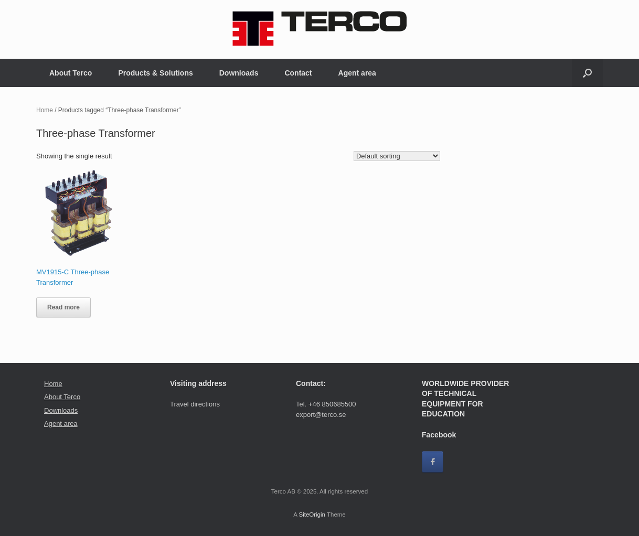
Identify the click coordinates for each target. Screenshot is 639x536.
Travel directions (195, 404)
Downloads (239, 73)
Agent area (357, 73)
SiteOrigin (312, 514)
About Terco (70, 73)
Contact (298, 73)
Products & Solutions (155, 73)
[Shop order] (397, 156)
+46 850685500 (332, 404)
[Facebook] (432, 462)
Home (44, 110)
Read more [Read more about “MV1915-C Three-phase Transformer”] (63, 307)
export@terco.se (321, 415)
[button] (587, 73)
